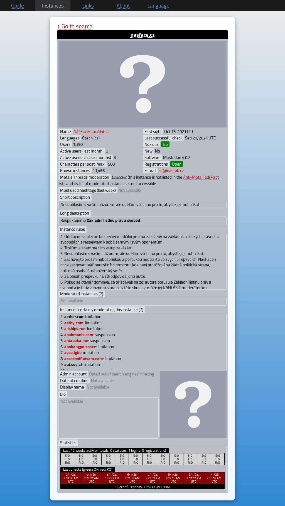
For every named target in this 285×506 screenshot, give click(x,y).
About (123, 5)
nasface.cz (143, 34)
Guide (17, 5)
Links (88, 5)
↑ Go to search (74, 26)
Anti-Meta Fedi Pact (201, 177)
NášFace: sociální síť (91, 131)
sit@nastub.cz (171, 170)
